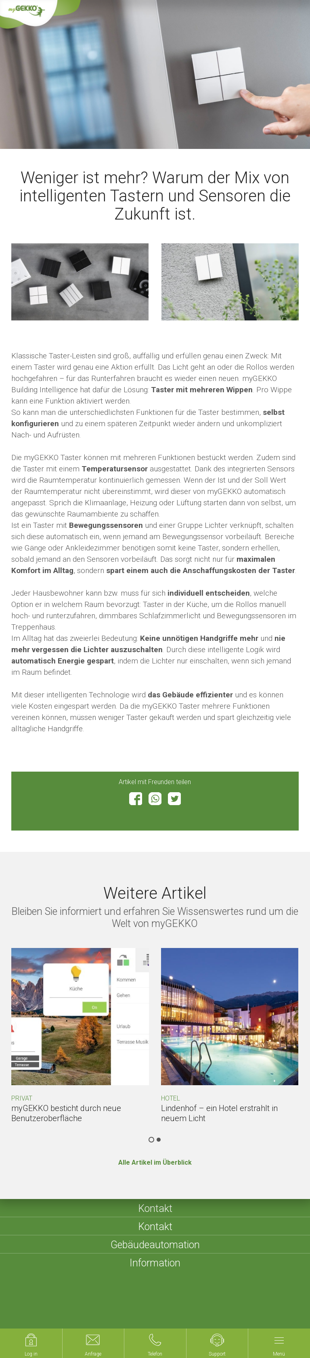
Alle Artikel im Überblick (155, 1162)
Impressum (110, 1304)
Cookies (246, 1304)
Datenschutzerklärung (196, 1304)
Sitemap (146, 1304)
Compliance (36, 1314)
